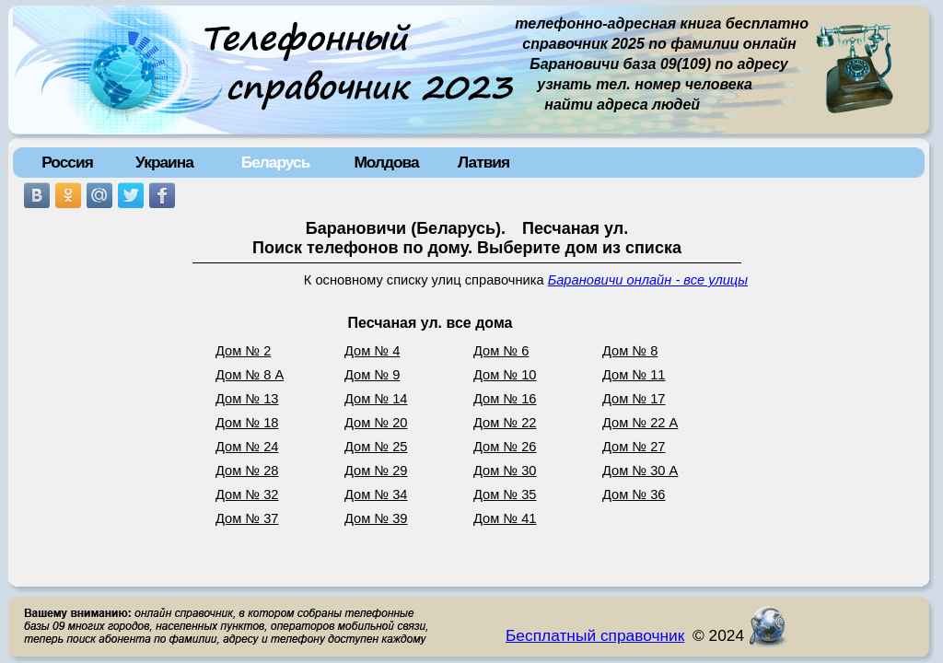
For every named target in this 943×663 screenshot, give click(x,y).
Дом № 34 (376, 494)
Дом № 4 (372, 350)
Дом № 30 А (640, 470)
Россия (67, 162)
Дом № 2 (243, 350)
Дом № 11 (634, 374)
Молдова (386, 162)
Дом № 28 (247, 470)
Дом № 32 (247, 494)
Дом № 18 (247, 422)
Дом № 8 (630, 350)
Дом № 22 (505, 422)
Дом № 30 (505, 470)
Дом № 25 (376, 446)
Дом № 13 (247, 398)
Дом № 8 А (249, 374)
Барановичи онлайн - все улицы (648, 280)
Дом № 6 (501, 350)
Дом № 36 (634, 494)
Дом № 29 (376, 470)
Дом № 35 (505, 494)
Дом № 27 (634, 446)
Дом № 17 (634, 398)
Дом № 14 (376, 398)
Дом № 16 (505, 398)
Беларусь (275, 162)
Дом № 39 (376, 518)
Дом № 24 (247, 446)
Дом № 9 (372, 374)
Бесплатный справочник (595, 635)
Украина (164, 162)
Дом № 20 (376, 422)
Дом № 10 (505, 374)
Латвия (483, 162)
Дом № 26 (505, 446)
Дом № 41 (505, 518)
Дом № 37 (247, 518)
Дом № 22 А (640, 422)
